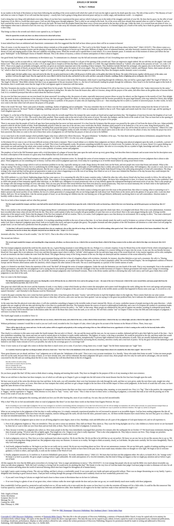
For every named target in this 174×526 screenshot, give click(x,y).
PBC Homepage (66, 510)
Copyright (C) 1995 (8, 517)
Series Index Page (115, 510)
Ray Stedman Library (99, 510)
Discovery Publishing (81, 510)
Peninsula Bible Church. (53, 517)
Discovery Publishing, (24, 517)
